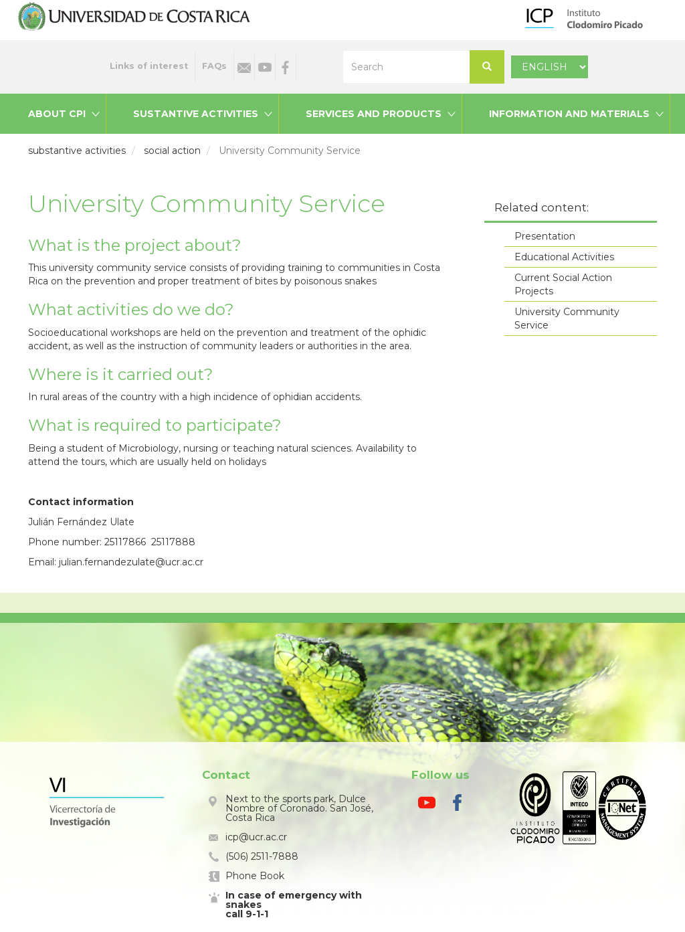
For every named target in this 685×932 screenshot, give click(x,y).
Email (244, 67)
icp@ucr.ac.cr (256, 837)
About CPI (57, 114)
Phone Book (254, 876)
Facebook (285, 67)
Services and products (374, 114)
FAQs (214, 66)
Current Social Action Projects (563, 284)
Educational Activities (564, 257)
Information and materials (569, 114)
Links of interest (149, 66)
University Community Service (566, 318)
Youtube (265, 67)
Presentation (544, 236)
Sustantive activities (195, 114)
